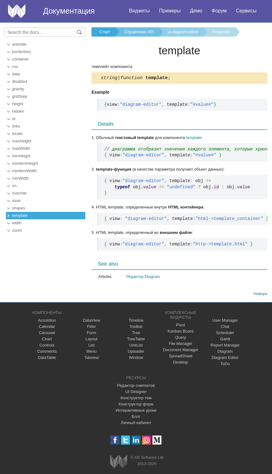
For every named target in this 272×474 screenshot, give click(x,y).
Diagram (225, 352)
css (15, 66)
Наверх (260, 294)
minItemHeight (25, 163)
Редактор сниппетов (136, 386)
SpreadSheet (180, 357)
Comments (47, 352)
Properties (221, 31)
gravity (18, 89)
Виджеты (139, 10)
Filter (91, 327)
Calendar (47, 327)
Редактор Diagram (143, 277)
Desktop (180, 363)
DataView (91, 321)
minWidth (20, 178)
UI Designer (136, 392)
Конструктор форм (136, 405)
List (91, 346)
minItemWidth (24, 170)
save (16, 200)
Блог (136, 417)
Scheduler (225, 333)
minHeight (21, 156)
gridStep (19, 96)
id (13, 118)
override (19, 193)
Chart (47, 340)
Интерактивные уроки (136, 411)
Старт (104, 31)
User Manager (225, 321)
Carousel (47, 333)
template (20, 215)
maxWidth (21, 148)
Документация (69, 11)
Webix (118, 462)
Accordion (47, 321)
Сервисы (246, 10)
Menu (92, 352)
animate (19, 44)
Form (91, 333)
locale (17, 133)
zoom (17, 230)
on (14, 185)
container (20, 59)
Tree (136, 333)
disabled (19, 81)
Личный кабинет (136, 423)
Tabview (91, 358)
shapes (18, 208)
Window (136, 358)
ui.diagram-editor (183, 31)
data (16, 74)
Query (180, 338)
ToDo (225, 364)
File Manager (180, 344)
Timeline (136, 321)
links (16, 126)
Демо (196, 10)
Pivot (180, 326)
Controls (46, 346)
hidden (18, 111)
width (16, 223)
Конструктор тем (136, 398)
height (17, 103)
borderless (21, 51)
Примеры (170, 10)
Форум (219, 10)
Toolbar (136, 327)
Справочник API (139, 31)
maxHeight (21, 141)
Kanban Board (181, 332)
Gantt (225, 340)
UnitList (136, 346)
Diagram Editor (225, 358)
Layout (91, 340)
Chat (225, 327)
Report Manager (225, 346)
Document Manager (180, 350)
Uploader (136, 352)
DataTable (47, 358)
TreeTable (136, 340)
